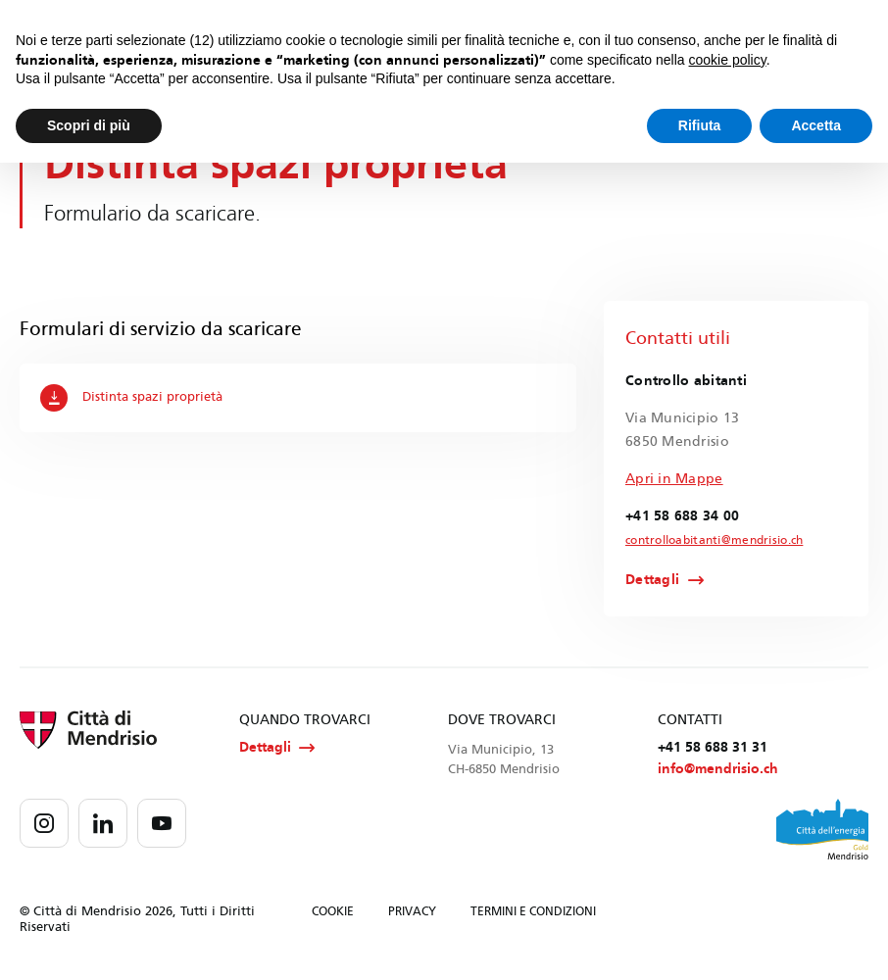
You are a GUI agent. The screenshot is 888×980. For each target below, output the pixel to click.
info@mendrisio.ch (718, 772)
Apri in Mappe (674, 478)
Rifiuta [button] (699, 125)
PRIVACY (412, 915)
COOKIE (333, 915)
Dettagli (652, 581)
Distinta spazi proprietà (132, 398)
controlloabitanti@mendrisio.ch (701, 541)
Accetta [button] (816, 125)
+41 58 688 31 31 (712, 750)
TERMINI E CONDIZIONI (533, 915)
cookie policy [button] (727, 60)
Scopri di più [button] (88, 125)
